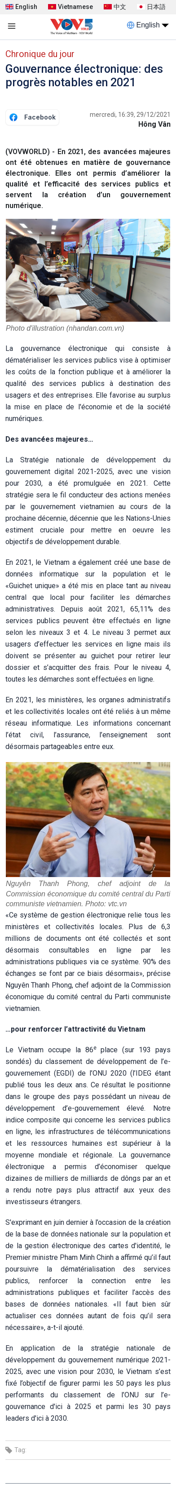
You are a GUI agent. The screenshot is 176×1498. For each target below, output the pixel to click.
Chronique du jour (40, 54)
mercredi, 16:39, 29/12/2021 (130, 114)
